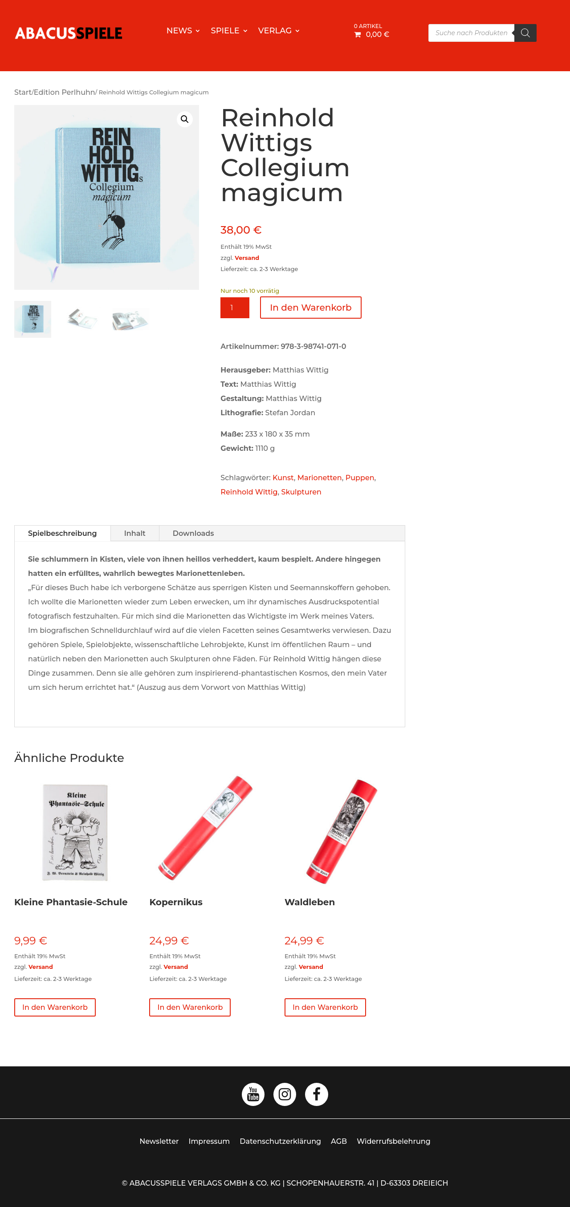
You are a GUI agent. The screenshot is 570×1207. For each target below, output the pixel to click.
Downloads (193, 533)
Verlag (275, 32)
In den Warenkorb (311, 307)
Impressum (209, 1141)
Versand (247, 258)
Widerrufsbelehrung (394, 1141)
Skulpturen (301, 492)
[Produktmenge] (234, 307)
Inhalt (135, 533)
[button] (185, 119)
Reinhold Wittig (248, 492)
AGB (339, 1141)
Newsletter (159, 1141)
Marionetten (319, 478)
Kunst (283, 478)
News (179, 32)
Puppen (360, 478)
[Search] (525, 33)
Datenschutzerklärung (280, 1141)
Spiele (225, 32)
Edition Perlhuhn (64, 92)
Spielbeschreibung (62, 533)
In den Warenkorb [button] (55, 1007)
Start (23, 92)
